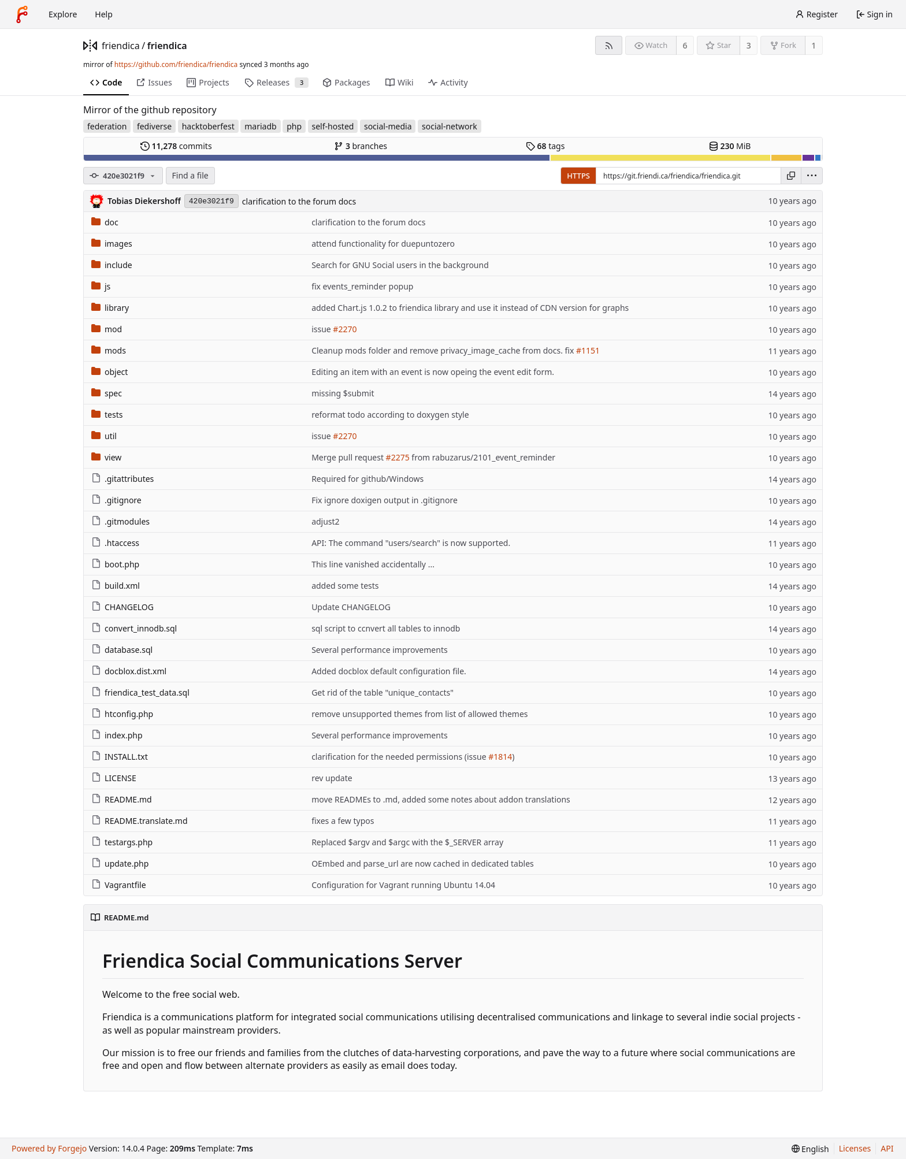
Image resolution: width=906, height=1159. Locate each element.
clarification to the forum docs (299, 201)
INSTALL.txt (119, 756)
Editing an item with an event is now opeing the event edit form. (432, 371)
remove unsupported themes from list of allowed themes (419, 713)
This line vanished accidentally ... (373, 564)
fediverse (154, 126)
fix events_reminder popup (362, 286)
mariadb (260, 126)
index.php (117, 735)
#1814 (500, 756)
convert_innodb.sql (134, 628)
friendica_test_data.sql (140, 692)
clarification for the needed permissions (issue (399, 756)
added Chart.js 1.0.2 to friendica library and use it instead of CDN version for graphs (470, 307)
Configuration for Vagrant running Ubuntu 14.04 (403, 884)
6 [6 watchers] (685, 45)
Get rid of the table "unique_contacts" (382, 692)
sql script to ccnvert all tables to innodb (385, 628)
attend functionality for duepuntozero (383, 243)
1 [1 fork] (813, 45)
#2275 (398, 457)
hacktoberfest (208, 126)
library (110, 307)
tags (545, 145)
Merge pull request (348, 457)
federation (107, 126)
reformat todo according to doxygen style (390, 414)
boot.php (115, 564)
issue (322, 329)
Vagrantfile (118, 884)
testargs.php (122, 842)
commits (176, 145)
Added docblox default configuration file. (388, 671)
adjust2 (325, 521)
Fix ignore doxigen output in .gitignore (384, 500)
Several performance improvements (379, 649)
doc (104, 222)
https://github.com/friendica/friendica (175, 64)
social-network (449, 126)
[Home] (22, 14)
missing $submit (342, 393)
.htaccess (115, 542)
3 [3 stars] (749, 45)
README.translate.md (139, 820)
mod (106, 329)
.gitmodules (120, 521)
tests (106, 414)
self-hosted (333, 126)
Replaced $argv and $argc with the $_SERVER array (407, 842)
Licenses (855, 1148)
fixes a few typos (342, 820)
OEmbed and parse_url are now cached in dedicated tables (422, 863)
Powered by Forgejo (49, 1148)
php (294, 126)
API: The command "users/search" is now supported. (410, 542)
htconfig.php (122, 713)
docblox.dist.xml (128, 671)
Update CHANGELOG (351, 606)
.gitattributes (122, 478)
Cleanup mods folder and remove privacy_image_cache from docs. (438, 350)
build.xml (115, 585)
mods (108, 350)
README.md (121, 799)
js (100, 286)
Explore (63, 14)
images (111, 243)
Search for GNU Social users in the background (400, 264)
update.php (119, 863)
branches (360, 145)
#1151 (588, 350)
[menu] (812, 175)
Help (104, 14)
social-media (388, 126)
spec (106, 393)
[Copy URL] (791, 175)
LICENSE (113, 777)
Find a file (190, 175)
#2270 (345, 329)
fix (569, 350)
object (109, 371)
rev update (331, 777)
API (887, 1148)
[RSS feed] (608, 45)
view (106, 457)
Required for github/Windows (367, 478)
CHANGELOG (122, 606)
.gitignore (116, 500)
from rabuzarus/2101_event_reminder (482, 457)
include (111, 264)
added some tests (344, 585)
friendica (121, 45)
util (104, 435)
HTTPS (578, 175)
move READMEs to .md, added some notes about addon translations (440, 799)
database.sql (122, 649)
